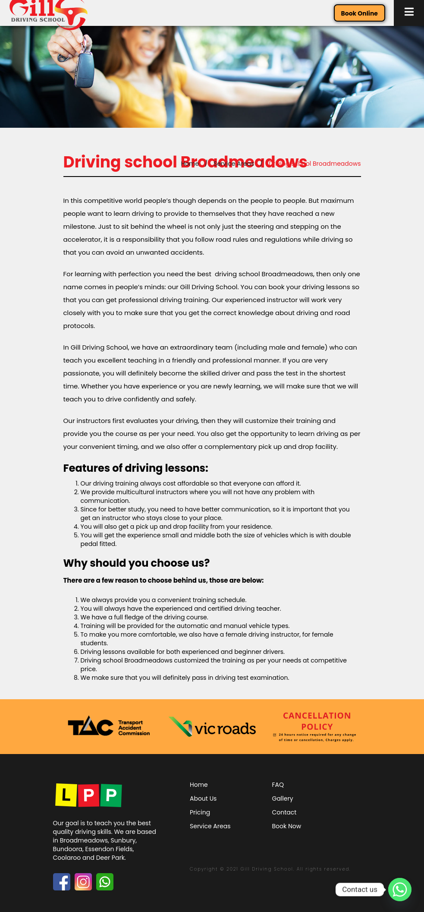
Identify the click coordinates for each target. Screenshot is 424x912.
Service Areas (234, 163)
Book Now (287, 826)
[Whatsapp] (399, 889)
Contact (284, 812)
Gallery (282, 798)
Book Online (359, 13)
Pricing (200, 812)
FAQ (278, 784)
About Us (203, 798)
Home (190, 163)
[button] (409, 13)
